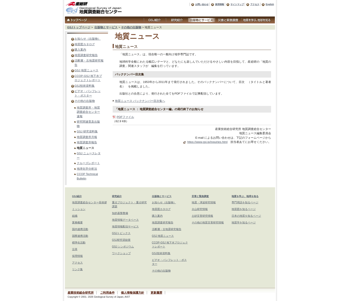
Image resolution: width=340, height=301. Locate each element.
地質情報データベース (125, 219)
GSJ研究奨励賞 (121, 239)
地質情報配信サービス (125, 226)
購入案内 (80, 49)
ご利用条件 (107, 292)
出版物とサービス (106, 27)
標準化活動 (78, 242)
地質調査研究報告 (86, 55)
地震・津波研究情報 (204, 202)
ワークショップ (121, 253)
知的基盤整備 (120, 213)
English (270, 4)
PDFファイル (125, 117)
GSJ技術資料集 (85, 85)
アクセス (254, 4)
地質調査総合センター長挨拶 (89, 202)
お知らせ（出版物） (88, 38)
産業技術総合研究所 (81, 292)
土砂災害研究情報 (202, 215)
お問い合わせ (202, 4)
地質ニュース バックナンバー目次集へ (140, 101)
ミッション (78, 209)
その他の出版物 (131, 27)
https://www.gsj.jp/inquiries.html (207, 142)
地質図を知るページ (244, 209)
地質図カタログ (85, 44)
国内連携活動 (80, 229)
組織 (74, 215)
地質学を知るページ (244, 222)
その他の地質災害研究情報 (208, 222)
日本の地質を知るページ (246, 215)
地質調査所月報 (87, 137)
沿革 (74, 249)
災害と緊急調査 (200, 196)
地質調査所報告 (87, 142)
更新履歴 (156, 292)
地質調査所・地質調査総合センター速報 (88, 112)
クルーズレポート (88, 163)
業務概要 (77, 222)
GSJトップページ (78, 27)
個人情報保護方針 (132, 292)
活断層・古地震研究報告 (166, 229)
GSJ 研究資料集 (87, 131)
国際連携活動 (80, 235)
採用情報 (219, 4)
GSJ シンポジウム (123, 246)
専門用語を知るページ (245, 202)
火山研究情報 (200, 209)
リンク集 (77, 269)
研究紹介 (117, 196)
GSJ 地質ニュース (86, 70)
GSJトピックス (121, 233)
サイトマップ (237, 4)
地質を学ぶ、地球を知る (245, 196)
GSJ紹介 (77, 196)
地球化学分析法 (87, 168)
